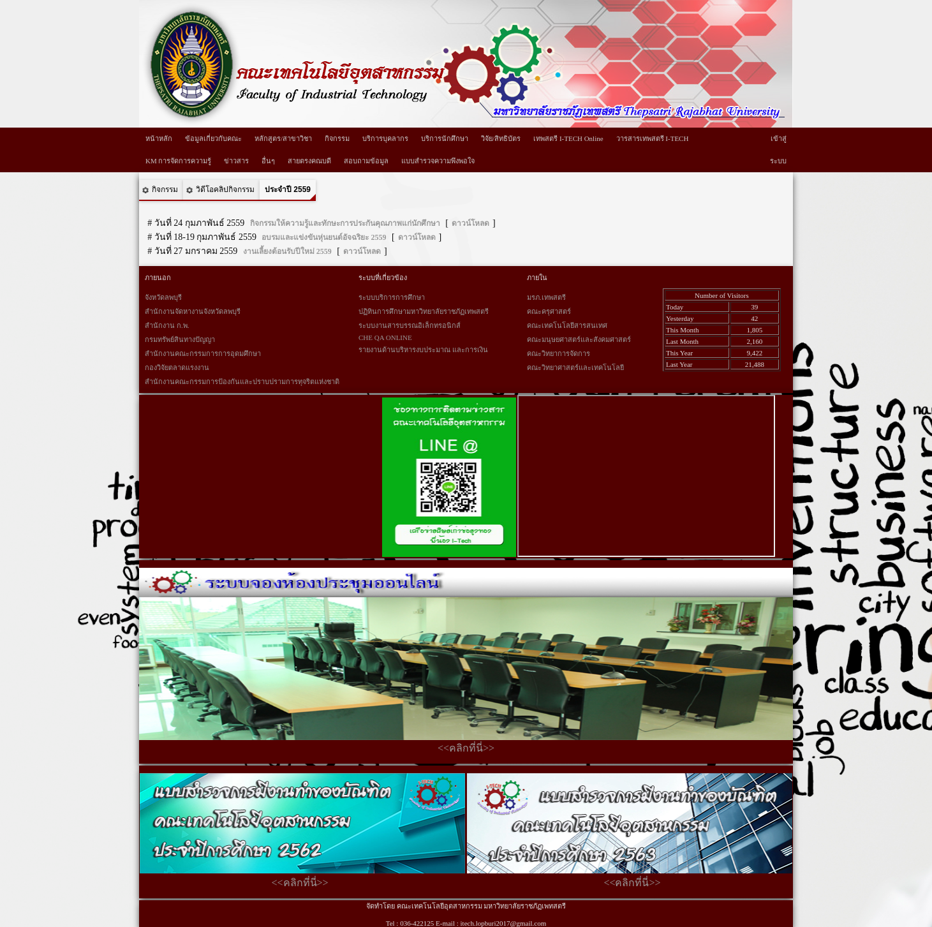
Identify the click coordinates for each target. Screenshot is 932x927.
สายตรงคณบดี (309, 161)
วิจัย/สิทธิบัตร (501, 138)
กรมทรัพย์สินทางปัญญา (180, 339)
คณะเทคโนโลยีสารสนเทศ (567, 325)
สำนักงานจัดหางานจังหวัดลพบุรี (192, 311)
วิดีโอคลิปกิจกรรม (225, 189)
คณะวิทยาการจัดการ (558, 353)
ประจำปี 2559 (288, 189)
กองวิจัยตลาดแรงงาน (177, 367)
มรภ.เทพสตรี (546, 297)
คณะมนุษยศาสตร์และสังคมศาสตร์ (579, 339)
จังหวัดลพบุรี (163, 297)
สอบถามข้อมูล (366, 161)
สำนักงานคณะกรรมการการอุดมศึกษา (203, 353)
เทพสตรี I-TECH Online (568, 138)
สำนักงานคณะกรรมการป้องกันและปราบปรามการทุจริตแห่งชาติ (242, 381)
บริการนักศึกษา (444, 138)
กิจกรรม (337, 138)
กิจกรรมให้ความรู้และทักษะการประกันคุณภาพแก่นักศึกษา (345, 223)
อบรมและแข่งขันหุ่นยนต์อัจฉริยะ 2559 (324, 237)
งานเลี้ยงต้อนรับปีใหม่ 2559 (287, 251)
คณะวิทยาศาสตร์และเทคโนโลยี (575, 367)
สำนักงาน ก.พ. (167, 325)
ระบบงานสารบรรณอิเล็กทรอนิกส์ (410, 325)
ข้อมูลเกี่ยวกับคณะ (213, 138)
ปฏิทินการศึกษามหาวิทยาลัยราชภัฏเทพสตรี (424, 311)
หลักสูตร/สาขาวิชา (283, 138)
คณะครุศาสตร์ (549, 311)
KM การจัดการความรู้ (178, 161)
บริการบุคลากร (385, 138)
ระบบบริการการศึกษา (392, 297)
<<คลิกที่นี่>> (466, 748)
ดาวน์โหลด (470, 223)
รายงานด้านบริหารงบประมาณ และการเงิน (423, 349)
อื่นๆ (268, 161)
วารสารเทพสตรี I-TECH (652, 138)
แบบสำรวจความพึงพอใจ (438, 161)
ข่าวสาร (236, 161)
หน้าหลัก (158, 138)
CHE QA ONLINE (385, 337)
